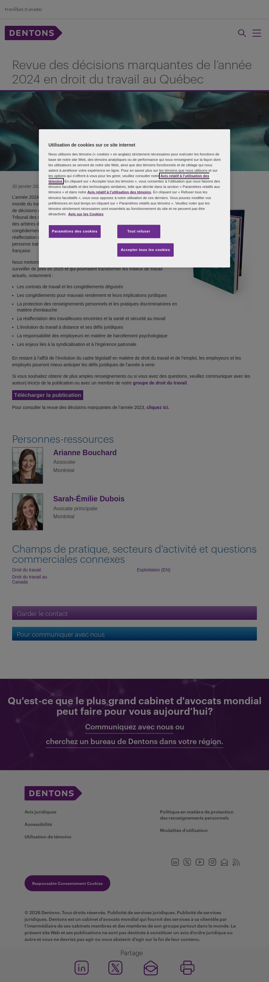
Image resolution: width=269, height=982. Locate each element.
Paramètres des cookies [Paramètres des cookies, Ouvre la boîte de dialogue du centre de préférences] (75, 231)
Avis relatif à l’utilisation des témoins (119, 192)
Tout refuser (138, 231)
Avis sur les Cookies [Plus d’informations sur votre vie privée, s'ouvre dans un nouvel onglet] (86, 214)
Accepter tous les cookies (145, 249)
